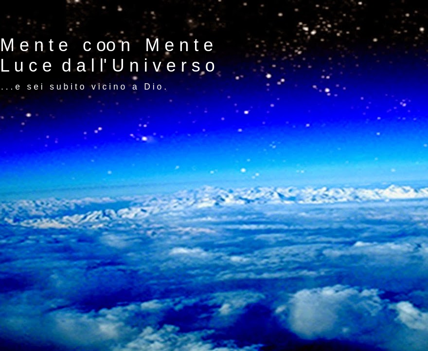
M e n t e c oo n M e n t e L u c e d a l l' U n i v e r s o (107, 55)
